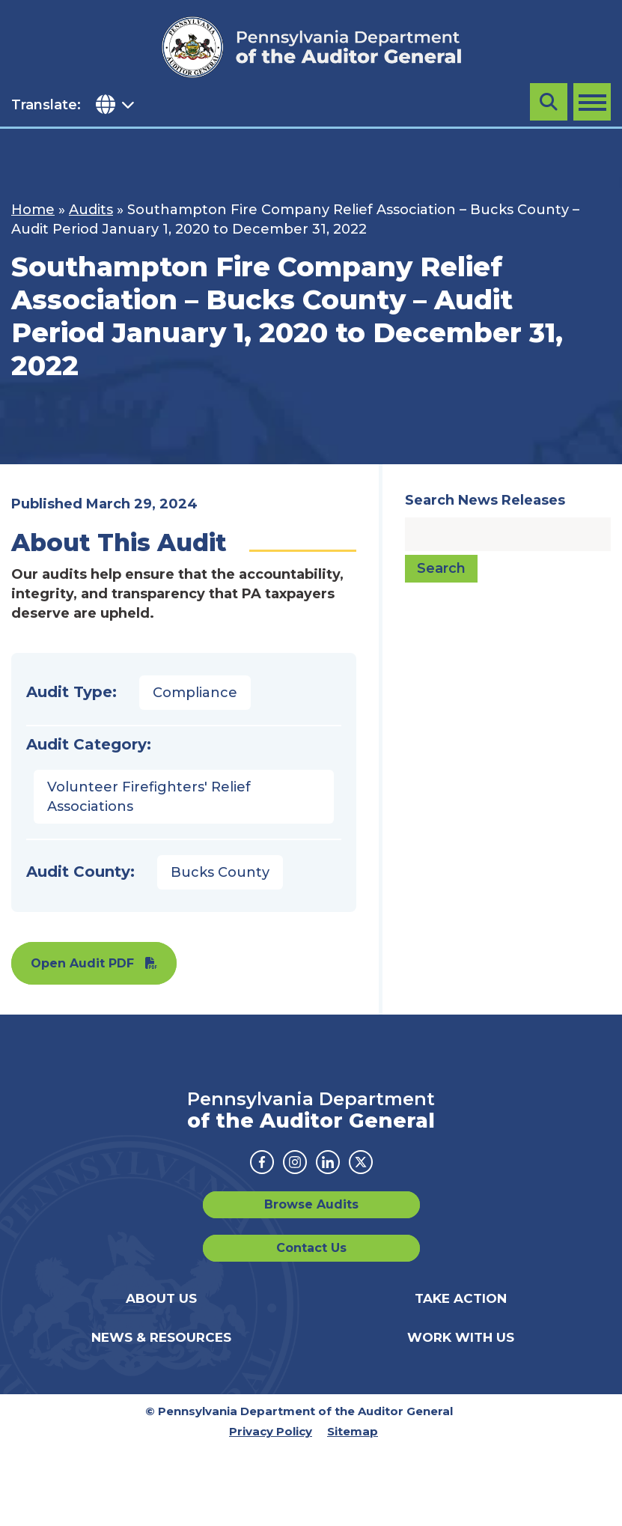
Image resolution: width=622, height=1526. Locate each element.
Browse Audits (311, 1204)
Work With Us (460, 1337)
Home (33, 209)
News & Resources (161, 1337)
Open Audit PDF (82, 963)
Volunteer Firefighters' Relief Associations (149, 797)
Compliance (195, 692)
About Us (161, 1298)
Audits (91, 209)
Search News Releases (485, 500)
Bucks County (220, 872)
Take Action (461, 1298)
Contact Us (311, 1248)
